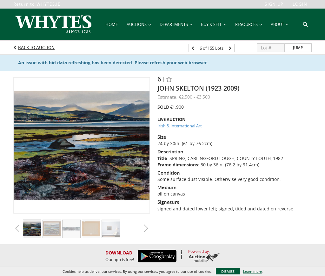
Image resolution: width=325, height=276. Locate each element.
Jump (298, 47)
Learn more (252, 271)
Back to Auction (36, 47)
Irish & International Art (179, 126)
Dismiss (228, 271)
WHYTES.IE (48, 4)
